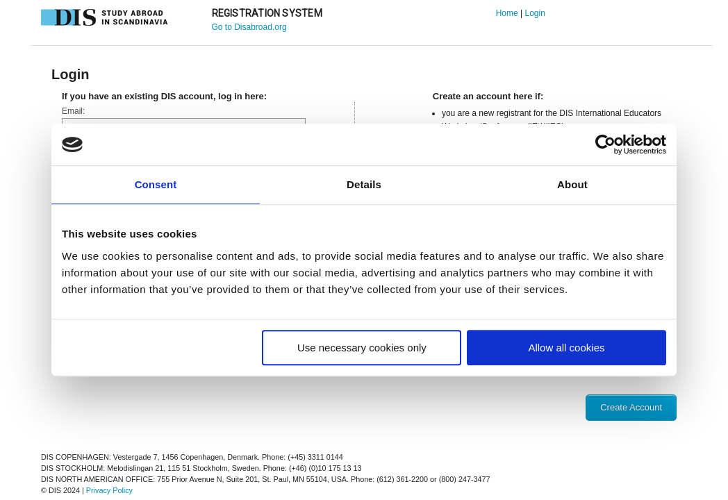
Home (507, 13)
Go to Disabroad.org (249, 27)
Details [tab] (364, 184)
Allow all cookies (566, 347)
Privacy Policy (109, 490)
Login (534, 13)
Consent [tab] (156, 184)
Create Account (631, 407)
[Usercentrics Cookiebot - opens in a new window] (605, 144)
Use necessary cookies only (362, 347)
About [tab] (572, 184)
